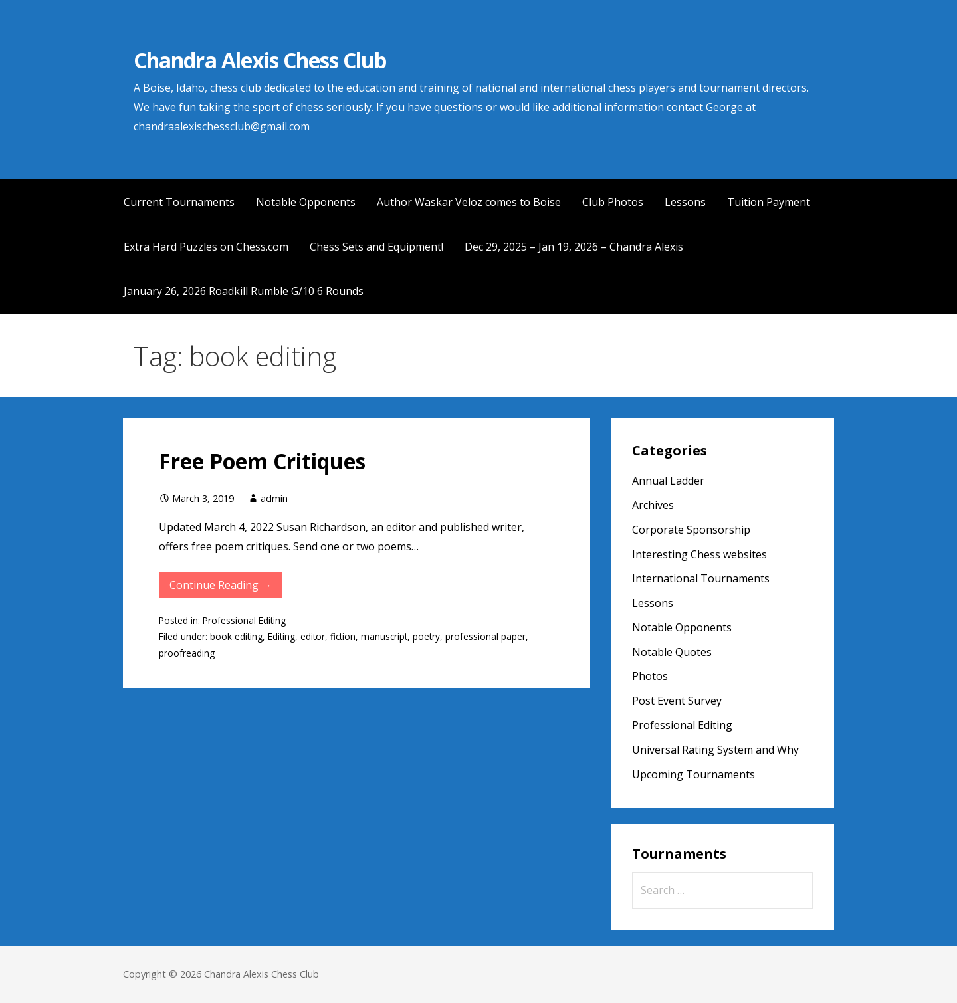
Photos (650, 676)
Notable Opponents (306, 202)
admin (274, 498)
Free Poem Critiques (262, 461)
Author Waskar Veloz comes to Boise (469, 202)
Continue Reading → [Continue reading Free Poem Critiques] (220, 585)
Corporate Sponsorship (691, 529)
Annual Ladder (668, 480)
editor (312, 636)
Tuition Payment (768, 202)
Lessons (685, 202)
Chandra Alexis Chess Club (260, 60)
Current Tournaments (179, 202)
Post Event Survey (677, 700)
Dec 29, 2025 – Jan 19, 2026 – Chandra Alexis (574, 246)
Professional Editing (244, 620)
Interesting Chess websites (699, 554)
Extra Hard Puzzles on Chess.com (206, 246)
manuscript (384, 636)
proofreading (187, 653)
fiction (343, 636)
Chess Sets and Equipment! (376, 246)
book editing (236, 636)
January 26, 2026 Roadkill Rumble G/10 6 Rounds (244, 291)
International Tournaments (701, 578)
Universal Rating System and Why (715, 749)
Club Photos (612, 202)
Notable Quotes (672, 652)
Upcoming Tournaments (693, 774)
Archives (653, 505)
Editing (281, 636)
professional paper (485, 636)
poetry (426, 636)
